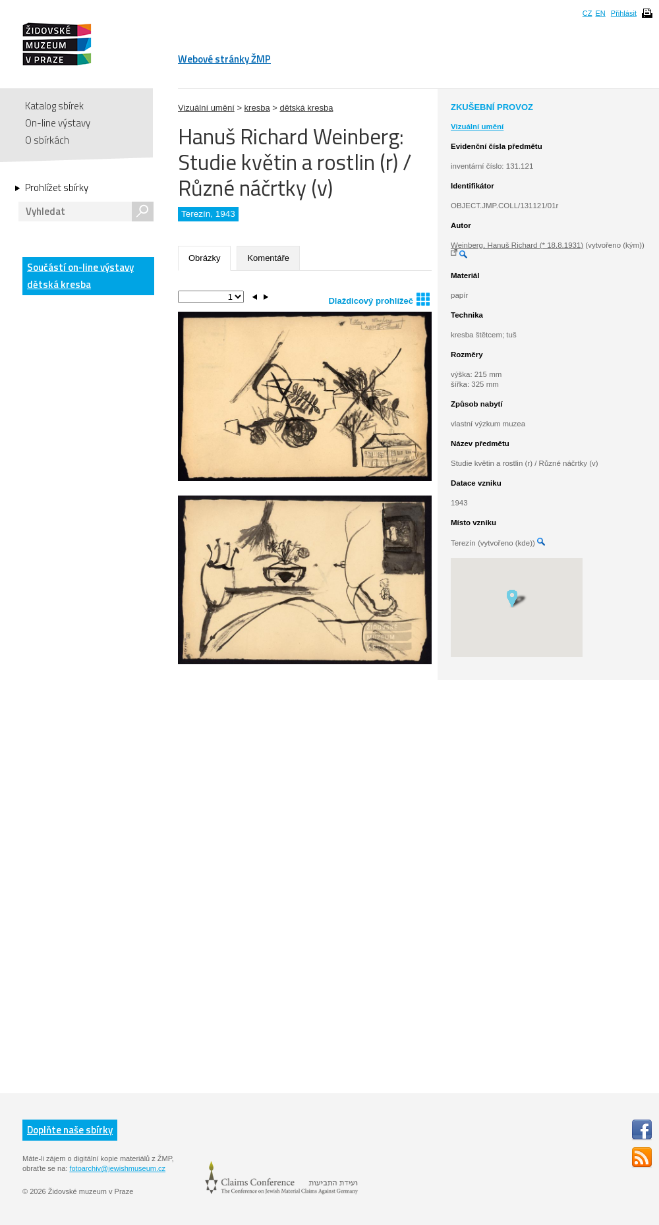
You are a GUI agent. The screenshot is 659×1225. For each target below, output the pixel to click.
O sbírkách (47, 140)
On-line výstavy (57, 122)
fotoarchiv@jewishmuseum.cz (117, 1168)
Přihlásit (624, 13)
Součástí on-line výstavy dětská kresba (80, 276)
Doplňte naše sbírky (70, 1129)
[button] (516, 598)
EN (600, 13)
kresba (257, 108)
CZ (587, 13)
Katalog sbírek (54, 105)
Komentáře (268, 258)
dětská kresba (306, 108)
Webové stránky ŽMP (224, 59)
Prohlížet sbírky (56, 188)
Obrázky (204, 258)
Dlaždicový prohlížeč (379, 299)
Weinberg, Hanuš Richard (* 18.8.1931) (517, 245)
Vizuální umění (206, 108)
